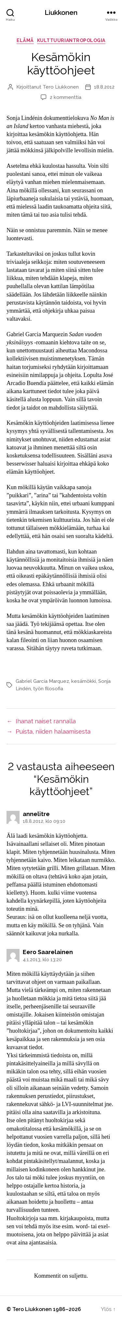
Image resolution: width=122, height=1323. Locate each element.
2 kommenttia (65, 97)
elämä (25, 40)
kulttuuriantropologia (71, 40)
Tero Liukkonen (61, 87)
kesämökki (83, 681)
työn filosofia (48, 689)
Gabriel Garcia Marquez (42, 681)
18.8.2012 (104, 87)
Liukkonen (61, 12)
